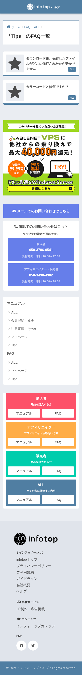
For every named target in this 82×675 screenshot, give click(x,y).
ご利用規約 (25, 572)
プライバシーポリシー (33, 566)
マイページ (19, 337)
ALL (14, 312)
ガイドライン (26, 579)
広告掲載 (38, 609)
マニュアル (15, 303)
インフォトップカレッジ (35, 626)
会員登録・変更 (22, 320)
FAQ (10, 353)
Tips (14, 345)
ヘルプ (21, 591)
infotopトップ (26, 559)
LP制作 (22, 609)
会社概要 (23, 585)
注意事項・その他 (24, 329)
